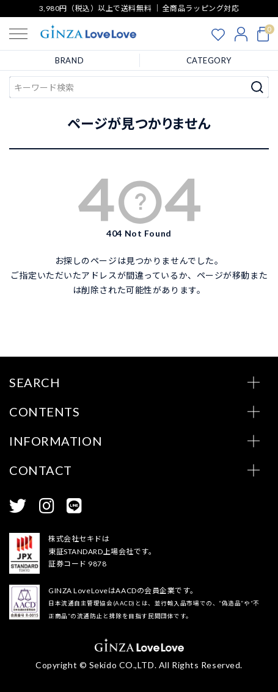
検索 (257, 87)
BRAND (69, 60)
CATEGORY (209, 60)
